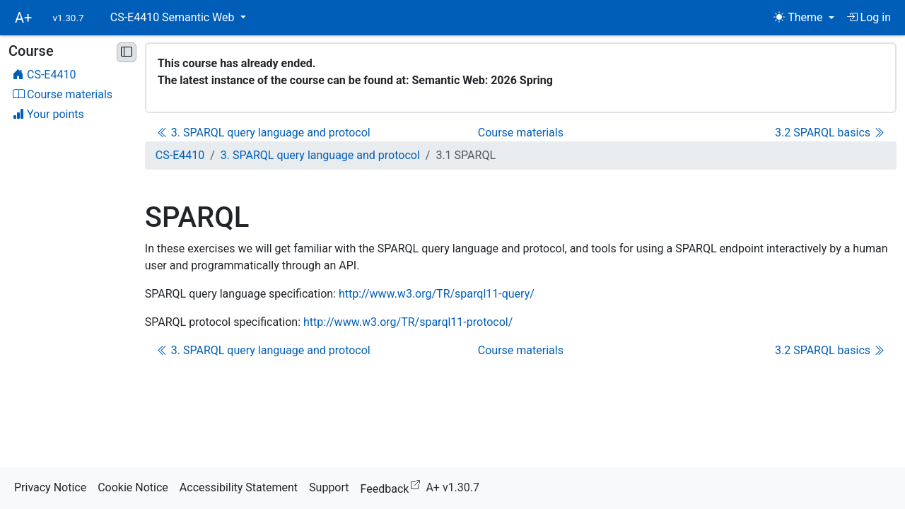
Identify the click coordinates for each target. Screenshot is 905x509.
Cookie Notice (133, 487)
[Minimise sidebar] (126, 52)
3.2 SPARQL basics (829, 132)
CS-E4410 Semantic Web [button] (174, 17)
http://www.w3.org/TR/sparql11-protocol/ (408, 322)
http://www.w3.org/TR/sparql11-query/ (437, 293)
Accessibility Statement (239, 487)
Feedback (393, 487)
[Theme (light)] (803, 18)
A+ (23, 17)
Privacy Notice (50, 487)
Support (329, 487)
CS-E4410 (180, 155)
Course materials (521, 132)
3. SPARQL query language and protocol (263, 132)
